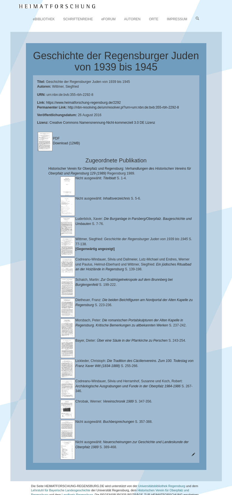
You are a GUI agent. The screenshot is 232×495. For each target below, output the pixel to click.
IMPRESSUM (177, 19)
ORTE (153, 19)
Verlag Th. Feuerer (48, 483)
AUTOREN (132, 19)
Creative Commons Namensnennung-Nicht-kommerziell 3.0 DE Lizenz (102, 123)
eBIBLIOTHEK (44, 19)
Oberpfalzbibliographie (169, 483)
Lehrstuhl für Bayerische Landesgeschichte (60, 474)
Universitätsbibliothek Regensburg (161, 469)
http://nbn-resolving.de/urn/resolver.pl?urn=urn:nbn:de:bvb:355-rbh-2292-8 (123, 107)
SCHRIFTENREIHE (78, 19)
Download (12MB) (66, 143)
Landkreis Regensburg (77, 478)
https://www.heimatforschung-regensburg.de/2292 (83, 103)
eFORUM (108, 19)
